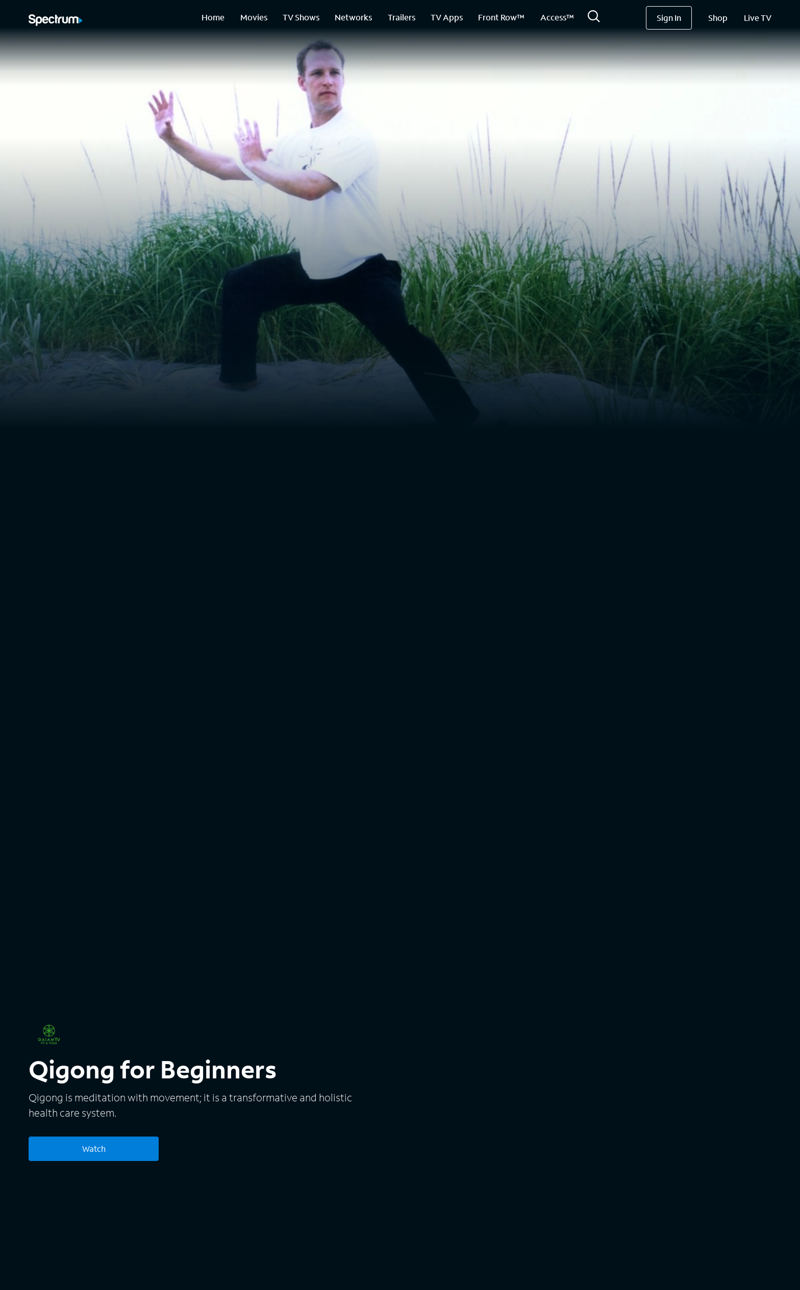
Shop (718, 17)
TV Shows (301, 17)
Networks (353, 17)
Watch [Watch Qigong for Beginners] (94, 1148)
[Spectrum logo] (56, 21)
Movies (253, 17)
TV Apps (447, 17)
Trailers (401, 17)
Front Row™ (501, 17)
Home (213, 17)
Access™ (557, 17)
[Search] (594, 19)
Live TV (757, 17)
